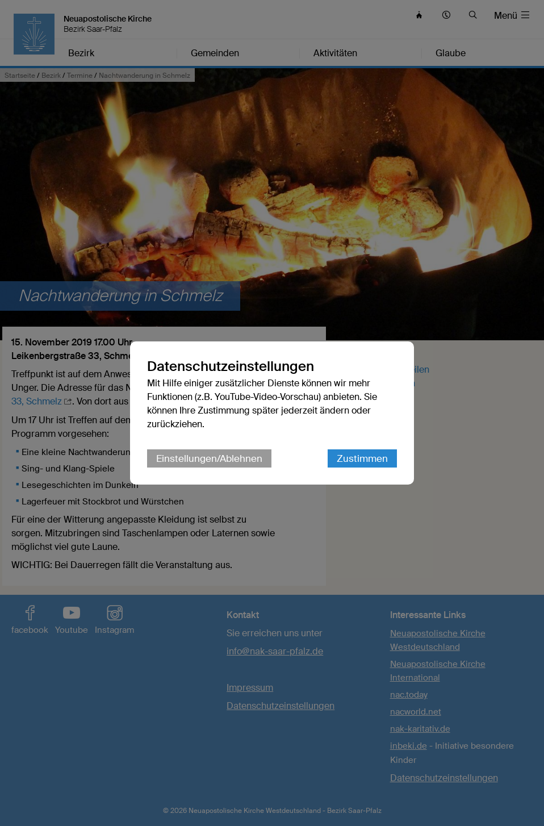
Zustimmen (362, 458)
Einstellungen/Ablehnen (209, 458)
